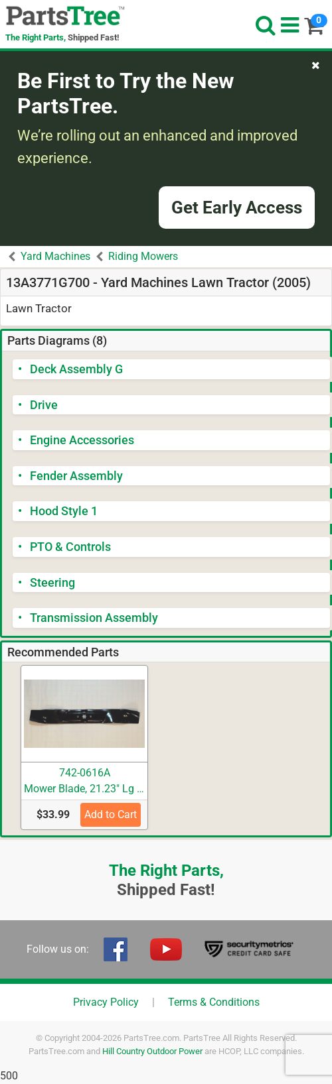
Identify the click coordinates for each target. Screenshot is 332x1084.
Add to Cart (110, 814)
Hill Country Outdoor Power (152, 1051)
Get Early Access (236, 207)
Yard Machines (55, 256)
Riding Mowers (143, 256)
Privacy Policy (106, 1002)
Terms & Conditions (214, 1002)
